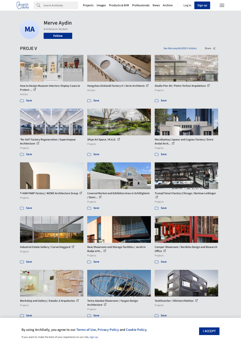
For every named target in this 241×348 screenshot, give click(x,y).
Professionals (141, 5)
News (156, 5)
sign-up (94, 337)
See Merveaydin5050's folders (180, 48)
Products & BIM (119, 5)
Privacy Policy (108, 329)
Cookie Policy (136, 329)
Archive (168, 5)
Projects (88, 5)
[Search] (60, 5)
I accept (209, 331)
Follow (57, 36)
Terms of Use (86, 329)
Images (101, 5)
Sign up (202, 5)
